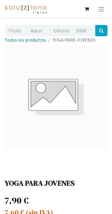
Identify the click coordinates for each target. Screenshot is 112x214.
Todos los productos (25, 40)
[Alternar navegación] (101, 8)
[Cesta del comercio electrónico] (87, 9)
